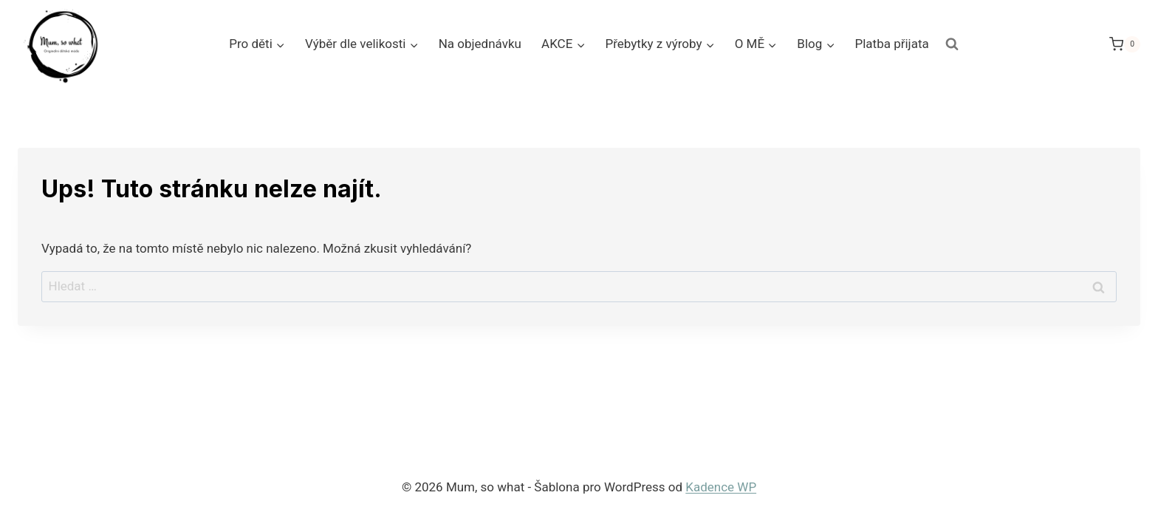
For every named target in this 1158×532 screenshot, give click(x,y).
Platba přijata (891, 43)
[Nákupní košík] (1124, 44)
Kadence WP (720, 487)
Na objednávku (480, 43)
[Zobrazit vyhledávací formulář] (952, 44)
